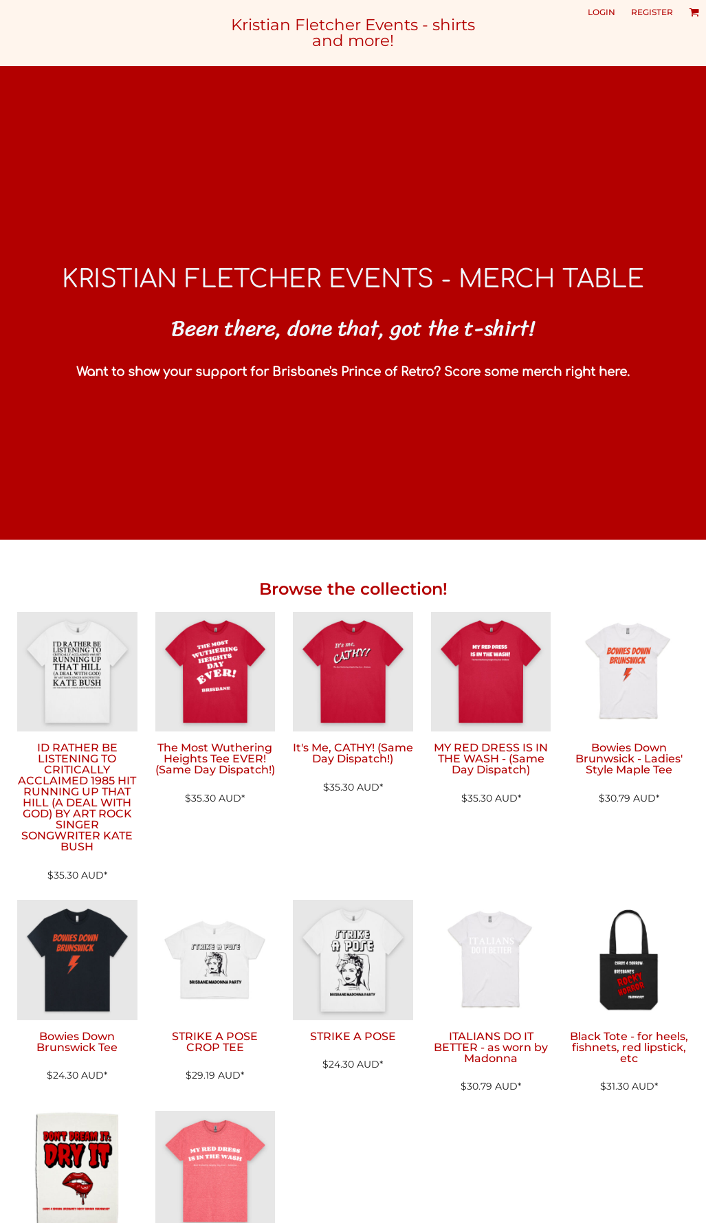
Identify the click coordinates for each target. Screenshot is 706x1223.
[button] (694, 12)
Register (652, 12)
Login (601, 12)
